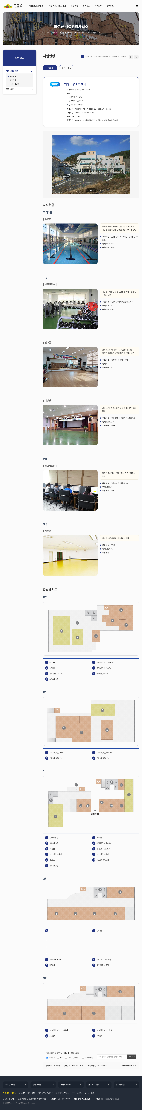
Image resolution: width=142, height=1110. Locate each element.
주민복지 (86, 6)
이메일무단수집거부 (45, 1093)
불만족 (77, 1058)
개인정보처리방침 (9, 1093)
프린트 (136, 57)
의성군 (18, 6)
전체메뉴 (137, 6)
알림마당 (110, 6)
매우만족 (52, 1058)
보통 (69, 1058)
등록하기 (131, 1057)
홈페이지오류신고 (62, 1093)
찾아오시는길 (89, 1093)
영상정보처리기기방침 (27, 1093)
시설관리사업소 (36, 6)
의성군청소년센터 (101, 56)
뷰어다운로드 (77, 1093)
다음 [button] (93, 190)
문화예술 (74, 6)
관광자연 (98, 6)
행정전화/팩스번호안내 (82, 1099)
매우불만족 (89, 1058)
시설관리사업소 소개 (57, 6)
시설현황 (123, 56)
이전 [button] (88, 190)
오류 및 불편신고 (127, 1065)
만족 (61, 1058)
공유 (131, 57)
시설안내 (114, 56)
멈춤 (91, 190)
